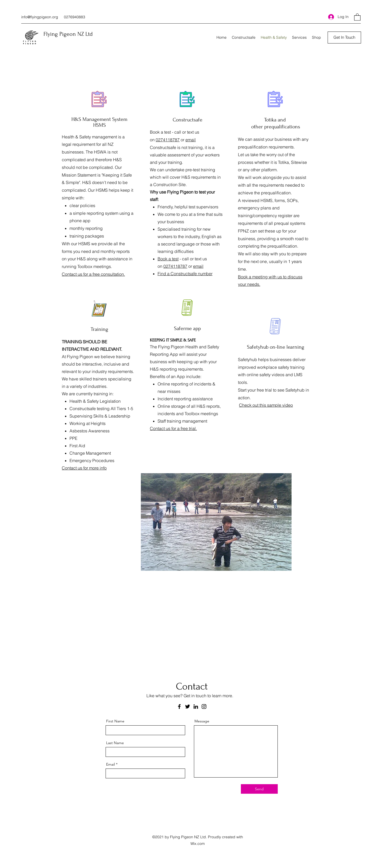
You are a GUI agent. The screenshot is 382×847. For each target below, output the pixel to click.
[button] (357, 17)
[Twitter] (187, 706)
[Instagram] (204, 706)
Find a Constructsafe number (185, 273)
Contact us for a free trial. (173, 428)
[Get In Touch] (344, 37)
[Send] (259, 789)
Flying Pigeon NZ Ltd (68, 34)
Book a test (168, 258)
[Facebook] (179, 706)
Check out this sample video (266, 405)
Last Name (115, 743)
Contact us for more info (84, 468)
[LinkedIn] (196, 706)
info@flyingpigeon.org (39, 17)
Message (201, 721)
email (190, 139)
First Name (115, 721)
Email (110, 764)
